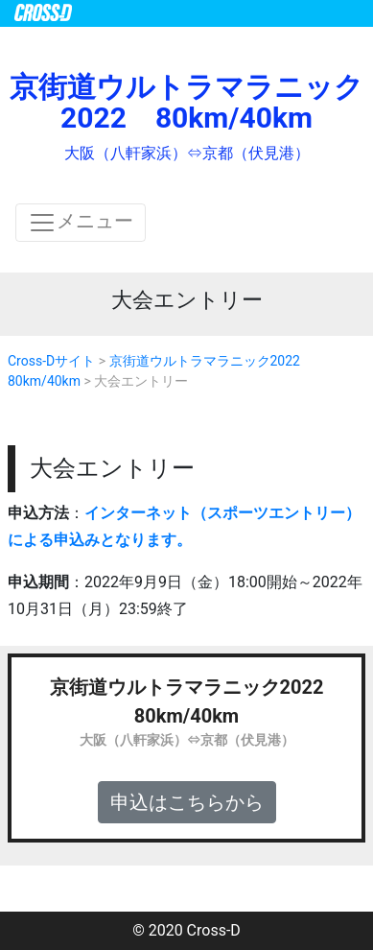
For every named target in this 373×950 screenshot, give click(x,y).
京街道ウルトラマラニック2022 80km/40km (186, 102)
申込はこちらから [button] (187, 802)
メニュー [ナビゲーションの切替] (80, 222)
